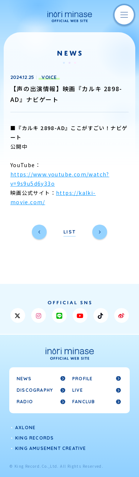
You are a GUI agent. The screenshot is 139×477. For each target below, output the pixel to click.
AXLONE (25, 427)
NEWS (24, 378)
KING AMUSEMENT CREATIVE (50, 448)
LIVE (77, 390)
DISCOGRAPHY (35, 390)
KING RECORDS (34, 438)
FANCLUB (83, 401)
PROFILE (82, 378)
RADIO (25, 401)
